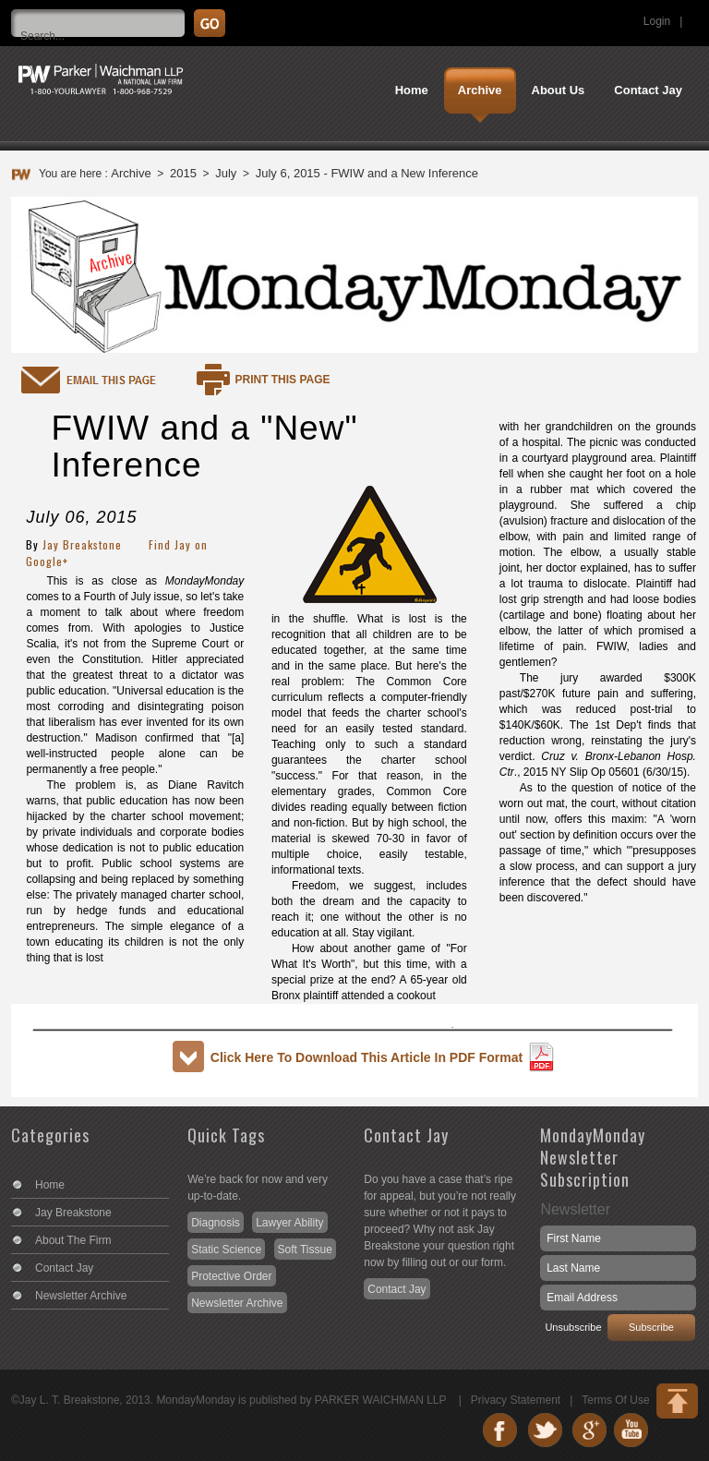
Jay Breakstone (82, 544)
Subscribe (651, 1327)
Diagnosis (215, 1222)
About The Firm (73, 1240)
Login (656, 21)
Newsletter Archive (80, 1295)
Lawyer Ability (289, 1222)
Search (693, 14)
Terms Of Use (615, 1400)
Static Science (226, 1249)
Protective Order (231, 1276)
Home (50, 1184)
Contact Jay (64, 1268)
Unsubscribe (573, 1327)
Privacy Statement (515, 1400)
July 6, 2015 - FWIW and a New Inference (367, 173)
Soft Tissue (305, 1249)
